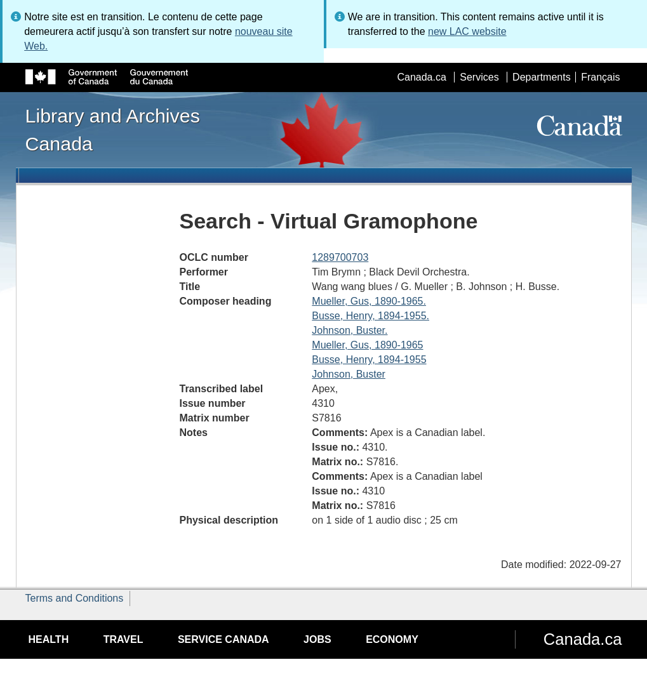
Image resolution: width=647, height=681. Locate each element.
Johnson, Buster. (349, 330)
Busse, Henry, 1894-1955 (369, 359)
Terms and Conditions (74, 598)
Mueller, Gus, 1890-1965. (369, 301)
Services (479, 77)
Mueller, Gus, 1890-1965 (367, 345)
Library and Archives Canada (112, 129)
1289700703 (340, 257)
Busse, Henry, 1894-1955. (370, 315)
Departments (541, 77)
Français (600, 77)
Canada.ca (421, 77)
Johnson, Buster (348, 374)
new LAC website (467, 31)
